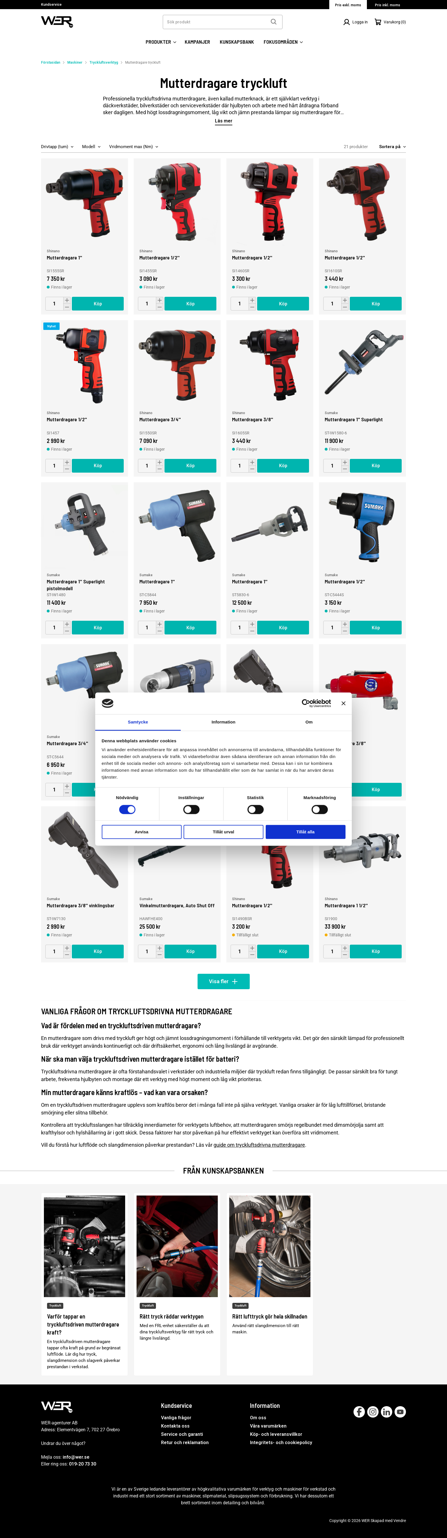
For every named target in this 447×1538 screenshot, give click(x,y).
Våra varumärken (268, 1426)
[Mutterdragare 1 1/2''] (362, 849)
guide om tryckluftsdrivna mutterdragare (259, 1145)
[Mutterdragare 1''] (84, 201)
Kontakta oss (175, 1426)
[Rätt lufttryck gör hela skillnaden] (269, 1284)
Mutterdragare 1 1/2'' (346, 905)
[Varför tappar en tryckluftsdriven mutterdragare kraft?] (84, 1284)
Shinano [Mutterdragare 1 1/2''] (331, 899)
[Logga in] (355, 22)
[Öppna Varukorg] (390, 22)
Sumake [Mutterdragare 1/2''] (331, 575)
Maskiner (74, 62)
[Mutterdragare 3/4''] (177, 363)
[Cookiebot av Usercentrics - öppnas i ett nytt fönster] (306, 703)
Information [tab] (223, 722)
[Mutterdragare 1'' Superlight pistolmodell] (84, 525)
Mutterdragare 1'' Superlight (354, 419)
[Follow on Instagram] (373, 1412)
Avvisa (142, 832)
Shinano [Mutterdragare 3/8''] (238, 413)
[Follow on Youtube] (400, 1412)
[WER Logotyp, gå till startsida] (57, 22)
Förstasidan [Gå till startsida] (50, 62)
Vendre (399, 1520)
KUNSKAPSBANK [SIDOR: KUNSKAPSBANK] (237, 42)
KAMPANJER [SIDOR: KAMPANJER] (197, 42)
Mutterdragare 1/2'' (159, 257)
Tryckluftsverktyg (104, 62)
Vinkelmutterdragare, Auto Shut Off (177, 905)
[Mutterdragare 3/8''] (269, 363)
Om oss (258, 1417)
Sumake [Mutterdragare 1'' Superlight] (331, 413)
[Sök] (273, 22)
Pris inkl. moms (387, 5)
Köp (98, 304)
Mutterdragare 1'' (64, 257)
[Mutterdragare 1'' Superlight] (362, 363)
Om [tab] (308, 722)
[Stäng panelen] (344, 703)
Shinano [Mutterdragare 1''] (53, 251)
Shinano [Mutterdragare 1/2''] (146, 251)
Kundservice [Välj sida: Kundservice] (51, 5)
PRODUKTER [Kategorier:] (161, 42)
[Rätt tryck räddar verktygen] (177, 1284)
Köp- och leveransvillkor (276, 1434)
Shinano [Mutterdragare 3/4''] (146, 413)
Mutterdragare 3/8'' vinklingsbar (80, 905)
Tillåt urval (223, 832)
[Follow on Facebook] (359, 1412)
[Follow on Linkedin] (386, 1412)
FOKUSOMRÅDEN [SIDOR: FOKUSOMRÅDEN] (283, 42)
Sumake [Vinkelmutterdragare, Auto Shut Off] (146, 899)
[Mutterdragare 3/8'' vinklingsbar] (84, 849)
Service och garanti (182, 1434)
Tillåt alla (305, 832)
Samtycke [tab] (138, 722)
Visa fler (223, 981)
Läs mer (223, 121)
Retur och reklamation (185, 1442)
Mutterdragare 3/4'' (160, 419)
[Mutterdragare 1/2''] (177, 201)
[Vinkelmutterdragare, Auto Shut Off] (177, 849)
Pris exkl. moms (348, 5)
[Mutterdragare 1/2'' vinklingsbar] (269, 687)
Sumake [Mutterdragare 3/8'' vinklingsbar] (53, 899)
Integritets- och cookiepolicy (281, 1442)
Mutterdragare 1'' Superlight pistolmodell (76, 584)
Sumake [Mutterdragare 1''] (146, 575)
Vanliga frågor (176, 1417)
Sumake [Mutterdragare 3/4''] (53, 737)
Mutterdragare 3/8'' (252, 419)
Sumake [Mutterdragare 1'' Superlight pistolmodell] (53, 575)
